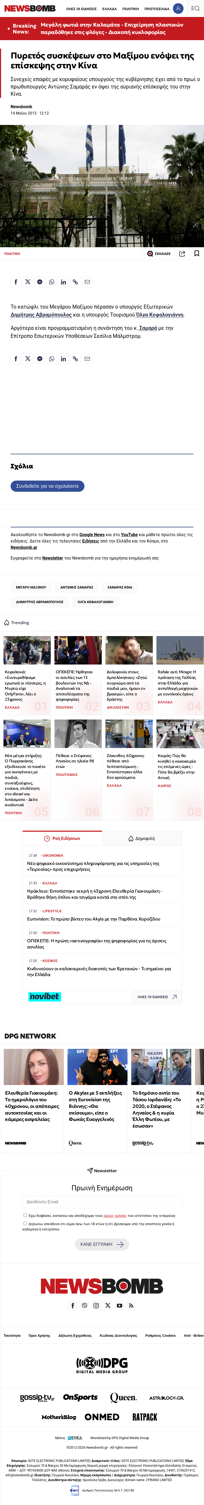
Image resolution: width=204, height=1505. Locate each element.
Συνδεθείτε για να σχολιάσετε (47, 486)
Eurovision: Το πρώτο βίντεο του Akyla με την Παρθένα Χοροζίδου (93, 919)
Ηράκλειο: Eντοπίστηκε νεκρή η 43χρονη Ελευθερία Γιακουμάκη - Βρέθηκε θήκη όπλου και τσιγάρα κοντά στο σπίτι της (94, 894)
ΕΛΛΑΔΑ (110, 9)
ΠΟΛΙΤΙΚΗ (130, 9)
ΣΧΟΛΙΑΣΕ (159, 253)
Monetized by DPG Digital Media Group (120, 1438)
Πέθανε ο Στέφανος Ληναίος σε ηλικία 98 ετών (75, 761)
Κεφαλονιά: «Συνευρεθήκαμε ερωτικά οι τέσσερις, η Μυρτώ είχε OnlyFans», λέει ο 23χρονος (25, 685)
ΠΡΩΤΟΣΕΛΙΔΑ (156, 9)
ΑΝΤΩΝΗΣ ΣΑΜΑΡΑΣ (77, 587)
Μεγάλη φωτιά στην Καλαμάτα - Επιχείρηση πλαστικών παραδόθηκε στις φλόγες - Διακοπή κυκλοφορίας (112, 28)
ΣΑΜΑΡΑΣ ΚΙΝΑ (120, 587)
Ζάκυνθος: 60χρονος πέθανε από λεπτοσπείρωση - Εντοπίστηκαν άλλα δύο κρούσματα (125, 766)
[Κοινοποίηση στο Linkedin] (63, 282)
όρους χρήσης (115, 1215)
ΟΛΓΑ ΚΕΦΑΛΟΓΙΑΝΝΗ (95, 602)
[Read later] (197, 253)
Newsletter (52, 558)
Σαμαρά (147, 328)
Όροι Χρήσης (39, 1336)
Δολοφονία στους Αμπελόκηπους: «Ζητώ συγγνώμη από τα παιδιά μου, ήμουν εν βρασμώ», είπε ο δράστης (127, 685)
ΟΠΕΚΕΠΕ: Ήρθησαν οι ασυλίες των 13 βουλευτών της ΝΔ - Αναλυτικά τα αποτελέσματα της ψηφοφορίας (74, 685)
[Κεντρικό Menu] (195, 8)
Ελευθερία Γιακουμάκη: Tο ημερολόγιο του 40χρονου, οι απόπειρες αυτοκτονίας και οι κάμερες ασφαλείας (32, 1106)
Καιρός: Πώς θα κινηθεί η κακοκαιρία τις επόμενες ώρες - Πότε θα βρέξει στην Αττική (177, 766)
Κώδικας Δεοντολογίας (118, 1336)
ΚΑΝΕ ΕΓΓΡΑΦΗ (102, 1244)
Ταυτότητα (12, 1336)
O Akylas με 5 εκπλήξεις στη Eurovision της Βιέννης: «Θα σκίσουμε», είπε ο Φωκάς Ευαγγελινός (95, 1106)
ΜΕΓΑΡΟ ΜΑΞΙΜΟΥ (31, 587)
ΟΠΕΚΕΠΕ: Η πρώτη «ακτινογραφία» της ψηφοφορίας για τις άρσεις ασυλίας (96, 943)
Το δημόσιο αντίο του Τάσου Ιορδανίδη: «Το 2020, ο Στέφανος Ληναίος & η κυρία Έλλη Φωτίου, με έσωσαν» (157, 1109)
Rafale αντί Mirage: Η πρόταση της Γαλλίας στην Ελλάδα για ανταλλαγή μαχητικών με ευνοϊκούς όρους (178, 682)
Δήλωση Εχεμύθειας (75, 1336)
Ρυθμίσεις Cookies (160, 1336)
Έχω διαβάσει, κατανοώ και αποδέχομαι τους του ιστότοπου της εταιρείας (101, 1215)
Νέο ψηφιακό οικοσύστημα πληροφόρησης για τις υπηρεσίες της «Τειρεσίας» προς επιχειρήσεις (93, 866)
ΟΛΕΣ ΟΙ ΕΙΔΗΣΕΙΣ (81, 9)
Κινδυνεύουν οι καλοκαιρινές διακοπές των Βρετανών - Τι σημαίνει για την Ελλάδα (99, 971)
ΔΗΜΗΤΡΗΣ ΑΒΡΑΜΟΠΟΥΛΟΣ (39, 602)
